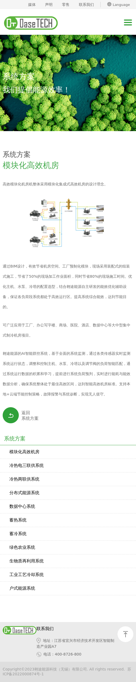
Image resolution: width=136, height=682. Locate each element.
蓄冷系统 (18, 533)
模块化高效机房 (24, 451)
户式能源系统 (22, 588)
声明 (49, 4)
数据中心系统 (22, 506)
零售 (65, 4)
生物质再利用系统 (26, 560)
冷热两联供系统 (24, 479)
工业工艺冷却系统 (26, 574)
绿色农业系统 (22, 547)
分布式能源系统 (24, 492)
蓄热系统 (18, 520)
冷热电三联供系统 (26, 465)
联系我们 (86, 4)
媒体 (32, 4)
